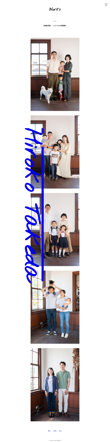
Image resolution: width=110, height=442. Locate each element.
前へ (49, 430)
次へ (60, 430)
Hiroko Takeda (29, 201)
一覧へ (55, 430)
